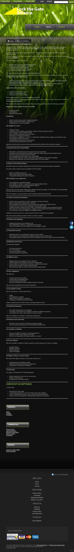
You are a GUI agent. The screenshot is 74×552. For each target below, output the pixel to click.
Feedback (9, 415)
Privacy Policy (10, 429)
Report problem (11, 451)
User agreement (41, 545)
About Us (37, 507)
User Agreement (11, 431)
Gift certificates (37, 520)
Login (42, 1)
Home (37, 27)
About (48, 27)
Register (49, 1)
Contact (61, 27)
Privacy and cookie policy (57, 545)
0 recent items (17, 1)
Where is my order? (37, 500)
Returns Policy (10, 433)
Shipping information (12, 432)
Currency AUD (30, 1)
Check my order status (13, 449)
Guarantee (9, 435)
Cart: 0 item (6, 1)
